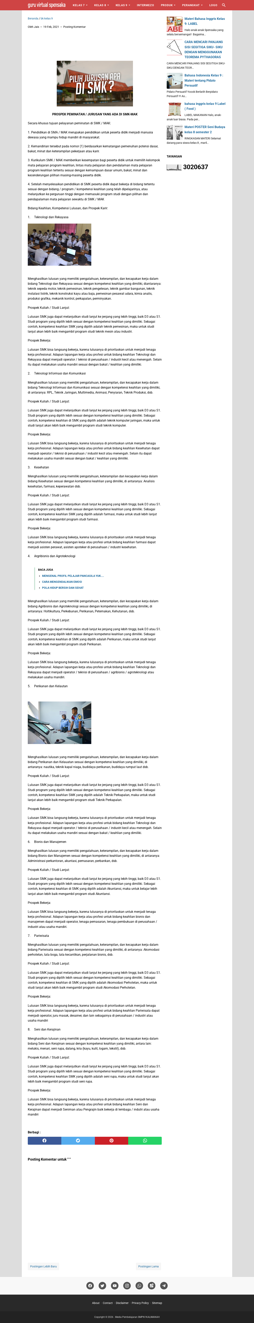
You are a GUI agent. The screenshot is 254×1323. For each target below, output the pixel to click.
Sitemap (157, 1303)
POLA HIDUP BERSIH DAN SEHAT (63, 587)
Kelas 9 (122, 5)
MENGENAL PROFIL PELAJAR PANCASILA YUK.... (73, 575)
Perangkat (191, 5)
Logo (213, 5)
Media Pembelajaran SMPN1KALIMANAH (137, 1317)
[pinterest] (111, 1141)
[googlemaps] (151, 1286)
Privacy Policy (140, 1303)
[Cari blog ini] (223, 5)
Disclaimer (122, 1303)
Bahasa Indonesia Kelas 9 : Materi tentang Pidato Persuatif (204, 80)
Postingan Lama (148, 1266)
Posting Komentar (74, 26)
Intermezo (145, 5)
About (96, 1303)
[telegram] (164, 1286)
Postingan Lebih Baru (43, 1266)
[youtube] (114, 1286)
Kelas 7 (79, 5)
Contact (108, 1303)
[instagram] (127, 1286)
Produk (167, 5)
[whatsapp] (145, 1141)
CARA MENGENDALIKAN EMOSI (62, 581)
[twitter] (78, 1141)
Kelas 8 (100, 5)
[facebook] (44, 1141)
